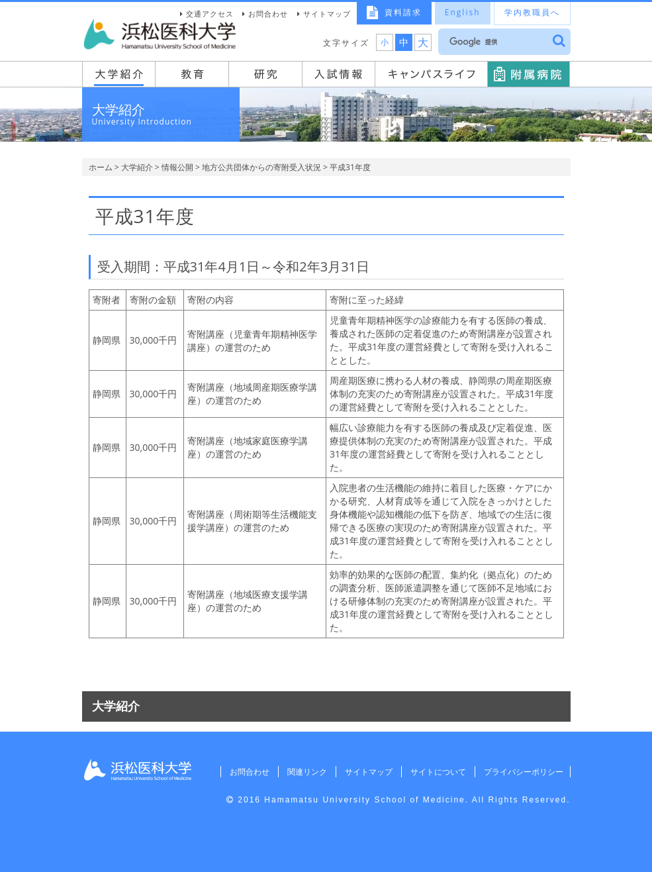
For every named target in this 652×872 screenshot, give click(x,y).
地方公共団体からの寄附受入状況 (261, 167)
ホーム (101, 167)
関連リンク (302, 771)
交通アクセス (210, 14)
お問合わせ (268, 14)
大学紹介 (137, 167)
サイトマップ (327, 14)
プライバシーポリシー (522, 771)
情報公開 (177, 167)
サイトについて (435, 771)
